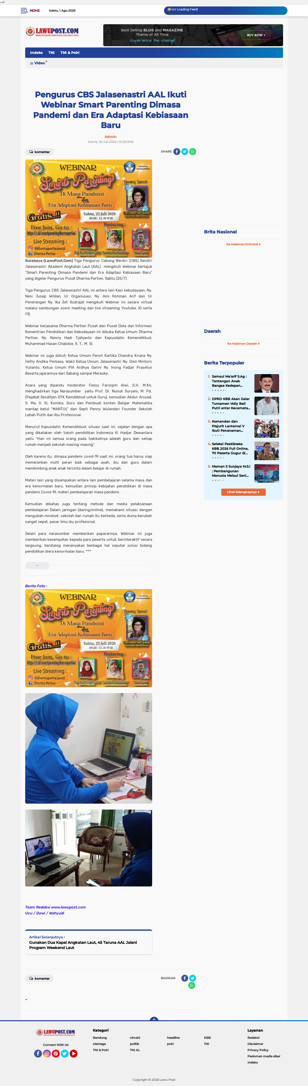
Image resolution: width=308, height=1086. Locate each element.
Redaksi (253, 1038)
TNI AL (135, 1050)
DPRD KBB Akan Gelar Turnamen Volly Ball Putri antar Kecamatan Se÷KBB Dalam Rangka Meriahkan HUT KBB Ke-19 (231, 403)
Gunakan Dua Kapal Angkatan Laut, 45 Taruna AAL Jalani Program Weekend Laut (83, 945)
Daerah (212, 331)
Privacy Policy (257, 1050)
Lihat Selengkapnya (243, 492)
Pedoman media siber (263, 1056)
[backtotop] (154, 1021)
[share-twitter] (184, 151)
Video (39, 63)
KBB (207, 1038)
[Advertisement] (243, 188)
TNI (51, 52)
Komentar (39, 151)
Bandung (100, 1038)
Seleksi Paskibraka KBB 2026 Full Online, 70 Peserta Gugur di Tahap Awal (230, 448)
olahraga (99, 1044)
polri (170, 1044)
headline (173, 1038)
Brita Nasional (220, 232)
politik (134, 1044)
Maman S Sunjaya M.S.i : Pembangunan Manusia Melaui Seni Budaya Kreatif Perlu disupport (231, 471)
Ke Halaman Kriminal (243, 244)
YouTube (77, 1056)
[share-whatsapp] (192, 151)
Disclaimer (255, 1044)
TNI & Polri (70, 52)
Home (35, 10)
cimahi (135, 1038)
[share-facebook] (176, 151)
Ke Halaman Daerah (243, 343)
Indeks (36, 52)
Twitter (67, 1056)
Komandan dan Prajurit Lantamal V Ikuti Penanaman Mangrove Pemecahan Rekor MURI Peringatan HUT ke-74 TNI (230, 426)
